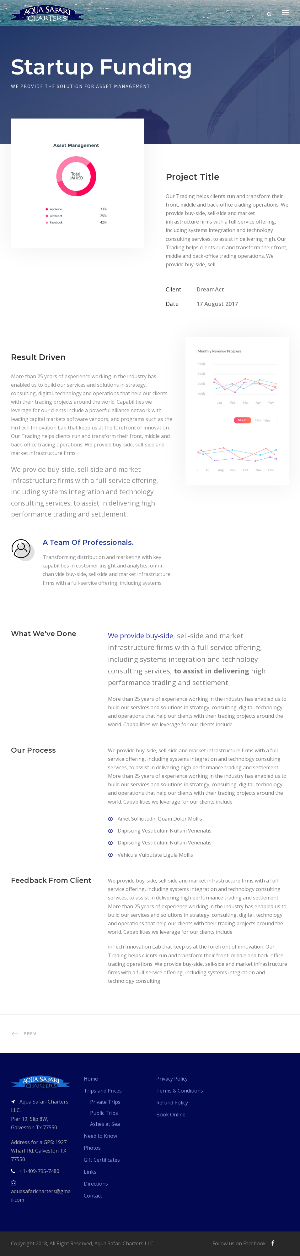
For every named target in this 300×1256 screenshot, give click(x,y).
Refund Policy (172, 1102)
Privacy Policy (172, 1078)
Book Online (170, 1114)
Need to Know (100, 1135)
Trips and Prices (103, 1090)
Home (91, 1078)
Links (90, 1171)
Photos (92, 1147)
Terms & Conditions (179, 1090)
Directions (96, 1183)
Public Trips (104, 1112)
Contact (93, 1195)
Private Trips (105, 1101)
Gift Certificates (102, 1159)
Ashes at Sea (105, 1123)
